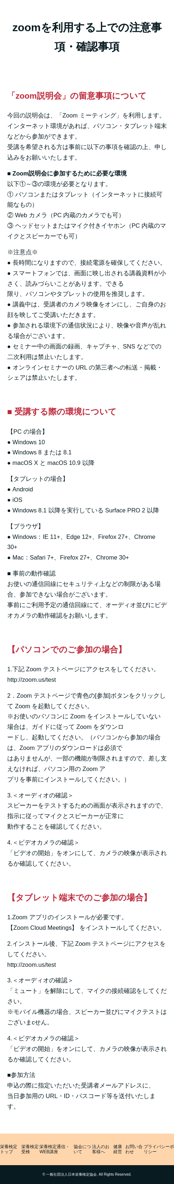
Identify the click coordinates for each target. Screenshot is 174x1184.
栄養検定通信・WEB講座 (54, 1149)
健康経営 (117, 1149)
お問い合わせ (134, 1149)
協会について (82, 1149)
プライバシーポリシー (159, 1149)
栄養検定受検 (30, 1149)
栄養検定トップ (8, 1149)
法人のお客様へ (100, 1149)
